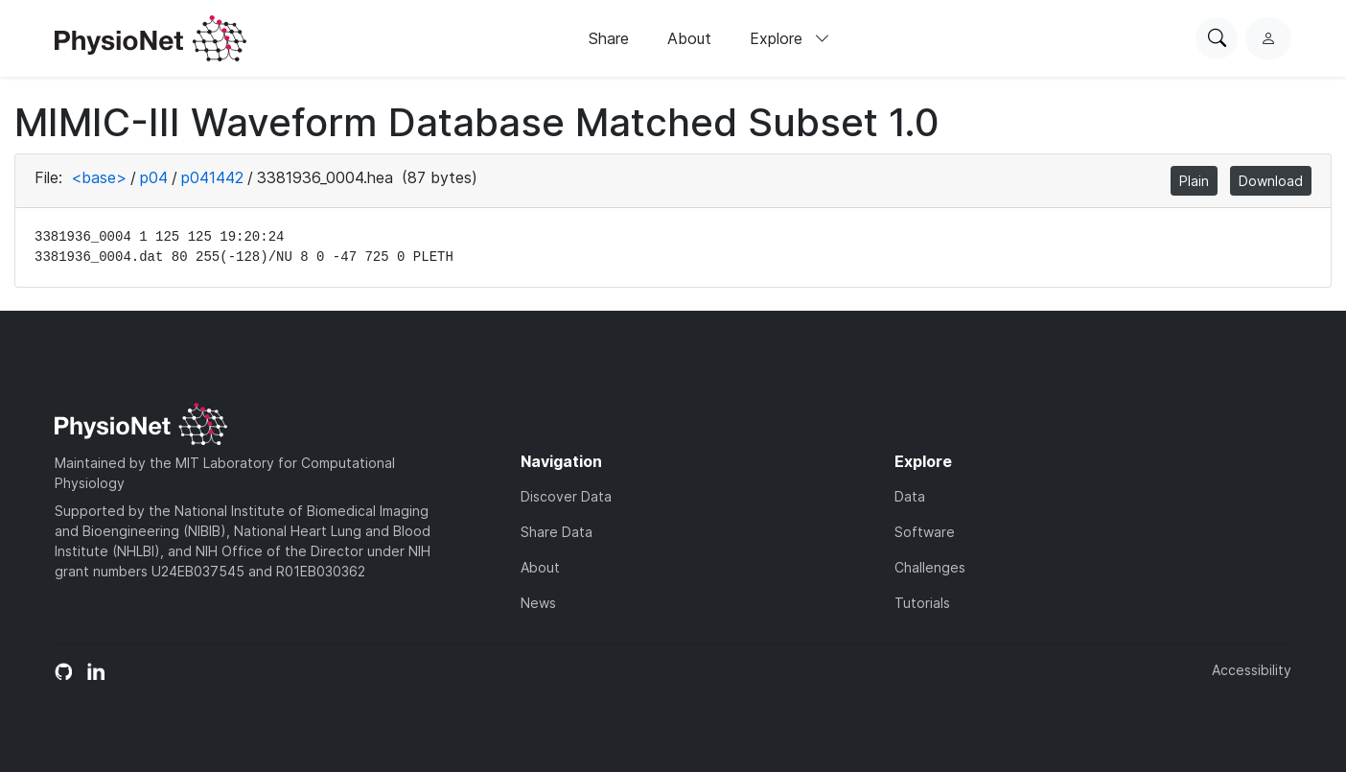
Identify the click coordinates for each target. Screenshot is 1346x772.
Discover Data (566, 496)
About (689, 38)
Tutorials (922, 603)
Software (924, 532)
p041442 (212, 177)
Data (909, 496)
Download (1271, 181)
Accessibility (1251, 670)
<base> (99, 177)
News (538, 603)
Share (609, 38)
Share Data (556, 532)
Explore (790, 38)
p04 (154, 177)
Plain (1194, 181)
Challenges (929, 567)
